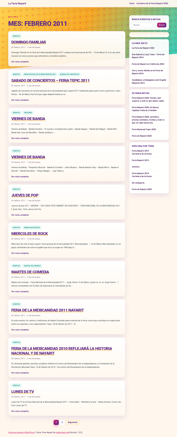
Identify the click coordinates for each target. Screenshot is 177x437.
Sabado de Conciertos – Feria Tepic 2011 (50, 80)
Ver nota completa (20, 62)
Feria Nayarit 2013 (140, 151)
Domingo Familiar (28, 42)
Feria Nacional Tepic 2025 (144, 129)
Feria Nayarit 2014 (140, 173)
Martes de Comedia (32, 266)
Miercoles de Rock (32, 227)
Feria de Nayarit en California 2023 (148, 64)
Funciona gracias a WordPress (21, 432)
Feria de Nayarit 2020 (142, 189)
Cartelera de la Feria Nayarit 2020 (152, 3)
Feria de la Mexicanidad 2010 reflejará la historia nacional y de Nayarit (61, 351)
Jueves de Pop (24, 195)
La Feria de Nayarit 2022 (143, 48)
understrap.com (62, 432)
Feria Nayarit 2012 (140, 160)
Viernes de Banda (28, 118)
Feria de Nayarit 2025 (142, 136)
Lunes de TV (22, 391)
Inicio (131, 3)
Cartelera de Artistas (142, 154)
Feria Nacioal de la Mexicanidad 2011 (40, 74)
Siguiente (73, 422)
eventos (16, 36)
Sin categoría (138, 183)
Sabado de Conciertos (69, 74)
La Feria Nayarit (17, 3)
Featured (28, 113)
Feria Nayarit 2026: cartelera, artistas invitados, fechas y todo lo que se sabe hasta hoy (148, 120)
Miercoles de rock (29, 233)
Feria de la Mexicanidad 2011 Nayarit (47, 310)
